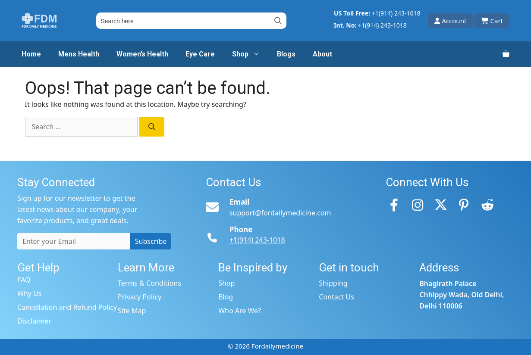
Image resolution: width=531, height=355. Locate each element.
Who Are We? (239, 310)
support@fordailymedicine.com (280, 213)
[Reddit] (487, 205)
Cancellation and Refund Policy (67, 307)
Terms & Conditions (149, 283)
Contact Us (336, 297)
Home (31, 54)
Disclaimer (34, 321)
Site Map (132, 310)
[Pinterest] (464, 205)
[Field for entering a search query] (191, 20)
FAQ (23, 279)
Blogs (286, 54)
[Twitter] (440, 205)
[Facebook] (394, 205)
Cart (492, 20)
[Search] (151, 127)
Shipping (333, 283)
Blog (225, 297)
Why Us (29, 293)
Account (450, 20)
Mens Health (78, 54)
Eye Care (200, 54)
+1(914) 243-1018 (396, 13)
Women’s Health (142, 54)
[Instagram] (417, 205)
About (322, 54)
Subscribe (151, 241)
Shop (250, 54)
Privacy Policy (139, 297)
